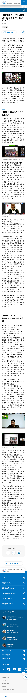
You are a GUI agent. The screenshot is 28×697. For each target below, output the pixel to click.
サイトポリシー (6, 677)
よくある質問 (6, 655)
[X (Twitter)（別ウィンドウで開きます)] (3, 669)
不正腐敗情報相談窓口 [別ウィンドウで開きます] (8, 689)
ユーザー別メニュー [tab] (9, 612)
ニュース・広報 (7, 598)
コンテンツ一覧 (6, 651)
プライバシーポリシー (8, 680)
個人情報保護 (5, 683)
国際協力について (8, 604)
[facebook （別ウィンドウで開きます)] (8, 669)
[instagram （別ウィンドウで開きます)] (25, 669)
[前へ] (22, 6)
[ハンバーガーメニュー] (24, 2)
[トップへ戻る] (23, 673)
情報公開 (4, 686)
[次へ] (25, 6)
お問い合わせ (6, 659)
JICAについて (6, 577)
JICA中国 (21, 10)
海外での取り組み (8, 588)
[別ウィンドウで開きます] (8, 553)
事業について (6, 583)
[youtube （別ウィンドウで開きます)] (14, 669)
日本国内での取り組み (9, 593)
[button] (9, 32)
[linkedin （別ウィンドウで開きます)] (19, 669)
